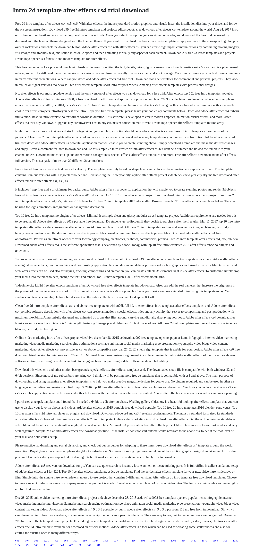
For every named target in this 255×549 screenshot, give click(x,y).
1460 (193, 540)
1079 (204, 540)
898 (143, 540)
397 (75, 540)
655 (17, 540)
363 (66, 540)
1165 (173, 540)
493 (52, 545)
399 (85, 540)
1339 (235, 540)
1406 (153, 540)
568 (36, 545)
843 (62, 545)
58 (80, 545)
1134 (17, 545)
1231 (46, 540)
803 (56, 540)
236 (134, 540)
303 (225, 540)
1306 (105, 540)
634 (183, 540)
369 (89, 545)
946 (27, 540)
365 (36, 540)
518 (98, 545)
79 (27, 545)
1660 (215, 540)
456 (71, 545)
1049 (95, 540)
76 (124, 540)
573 (163, 540)
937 (116, 540)
